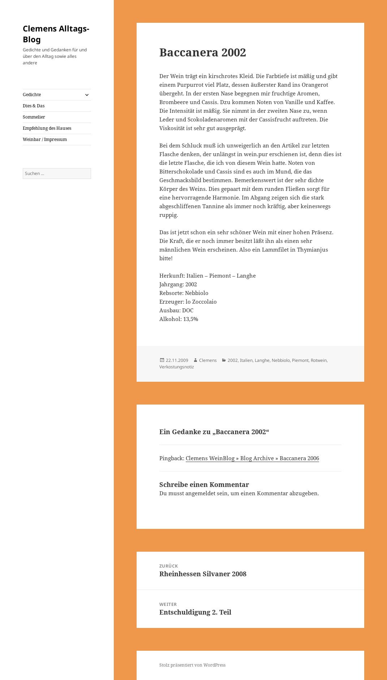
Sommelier (34, 117)
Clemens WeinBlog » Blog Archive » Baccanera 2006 (252, 458)
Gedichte (32, 94)
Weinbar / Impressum (45, 139)
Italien (246, 360)
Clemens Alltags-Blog (56, 33)
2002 (233, 360)
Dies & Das (33, 106)
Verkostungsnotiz (176, 367)
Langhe (262, 360)
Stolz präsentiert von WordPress (192, 665)
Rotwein (319, 360)
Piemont (300, 360)
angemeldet (200, 493)
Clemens (208, 360)
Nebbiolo (281, 360)
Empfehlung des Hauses (47, 128)
